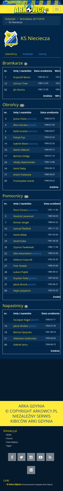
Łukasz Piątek (20, 272)
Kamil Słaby (19, 168)
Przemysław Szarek (23, 180)
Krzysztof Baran (21, 77)
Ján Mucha (19, 89)
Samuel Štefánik (22, 228)
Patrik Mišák (20, 234)
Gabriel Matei (21, 143)
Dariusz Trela (20, 83)
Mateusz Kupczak (22, 259)
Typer (9, 445)
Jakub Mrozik (20, 284)
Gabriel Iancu (20, 344)
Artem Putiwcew (22, 174)
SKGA (8, 434)
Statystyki (10, 18)
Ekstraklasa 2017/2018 (32, 18)
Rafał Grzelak (20, 131)
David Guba (19, 241)
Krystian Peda (21, 278)
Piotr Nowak (20, 265)
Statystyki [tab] (28, 53)
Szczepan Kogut (22, 319)
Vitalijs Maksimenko (24, 162)
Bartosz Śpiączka (22, 332)
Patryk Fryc (19, 137)
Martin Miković (21, 149)
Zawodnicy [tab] (11, 53)
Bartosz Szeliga (21, 156)
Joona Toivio (20, 118)
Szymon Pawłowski (23, 247)
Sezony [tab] (42, 53)
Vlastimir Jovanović (23, 216)
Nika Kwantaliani (22, 253)
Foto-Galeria (12, 442)
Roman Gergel (21, 222)
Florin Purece (20, 210)
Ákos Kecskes (20, 125)
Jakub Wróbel (20, 326)
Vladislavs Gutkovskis (24, 338)
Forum (9, 438)
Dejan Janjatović (22, 290)
